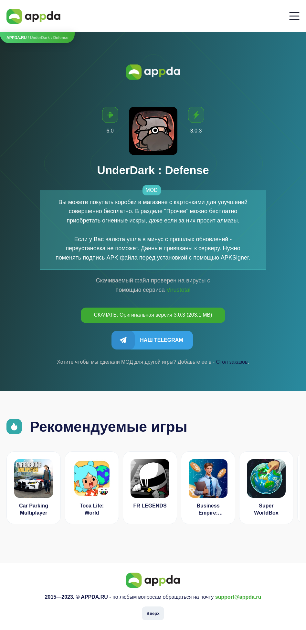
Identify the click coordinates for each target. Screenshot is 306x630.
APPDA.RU (16, 37)
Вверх (152, 613)
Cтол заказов (232, 362)
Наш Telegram (161, 340)
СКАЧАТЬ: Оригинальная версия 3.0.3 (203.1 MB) (153, 315)
